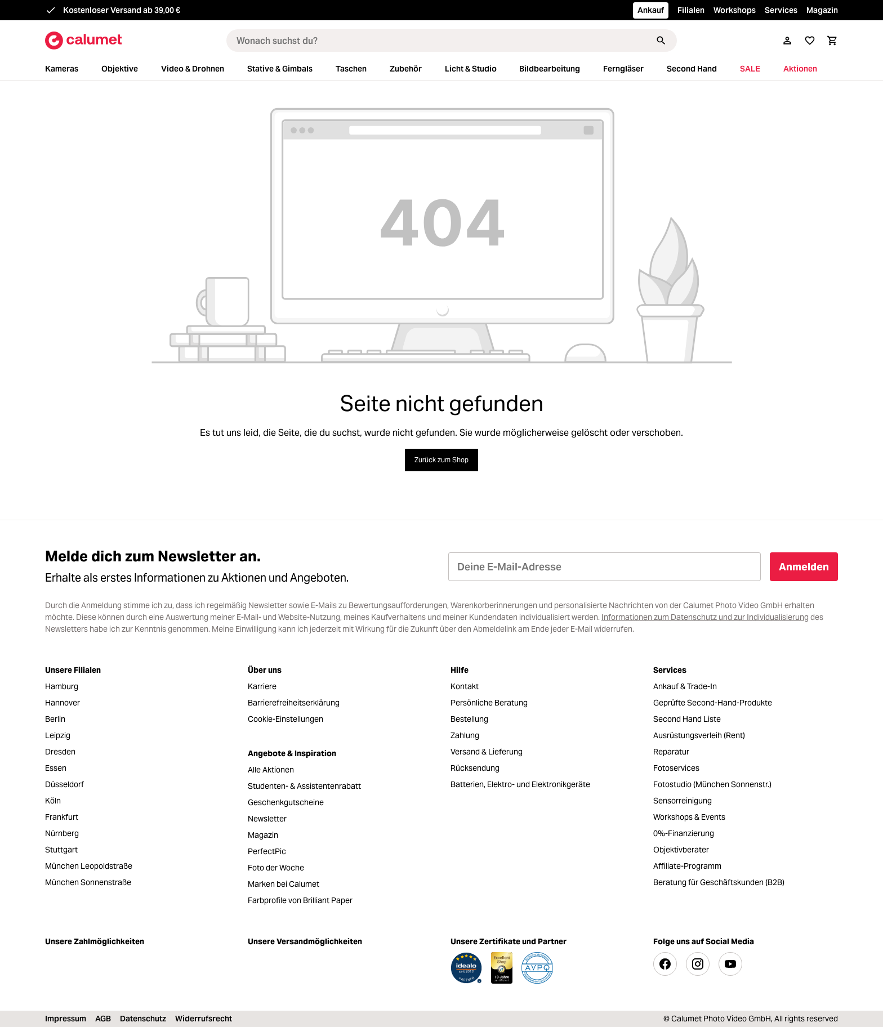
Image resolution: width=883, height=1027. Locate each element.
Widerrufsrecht (203, 1018)
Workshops (734, 10)
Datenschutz (143, 1018)
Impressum (65, 1018)
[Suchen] (661, 40)
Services (781, 10)
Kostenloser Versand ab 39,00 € (121, 10)
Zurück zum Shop (441, 460)
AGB (103, 1018)
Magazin (822, 10)
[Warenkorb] (832, 40)
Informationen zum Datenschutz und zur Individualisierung (705, 617)
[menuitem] (72, 69)
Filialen (690, 10)
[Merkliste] (809, 40)
